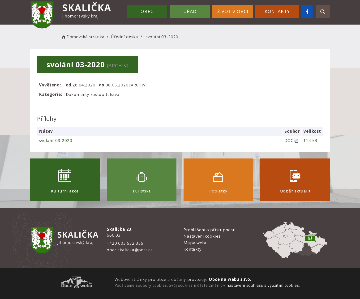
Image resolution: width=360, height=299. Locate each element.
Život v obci (232, 11)
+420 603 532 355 (125, 243)
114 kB (310, 140)
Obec (147, 11)
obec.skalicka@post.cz (130, 249)
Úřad (189, 11)
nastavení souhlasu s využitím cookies (263, 285)
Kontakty (277, 11)
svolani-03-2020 (55, 140)
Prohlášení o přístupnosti (210, 229)
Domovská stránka (82, 36)
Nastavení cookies (202, 236)
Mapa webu (196, 242)
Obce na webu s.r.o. (230, 279)
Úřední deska (124, 36)
